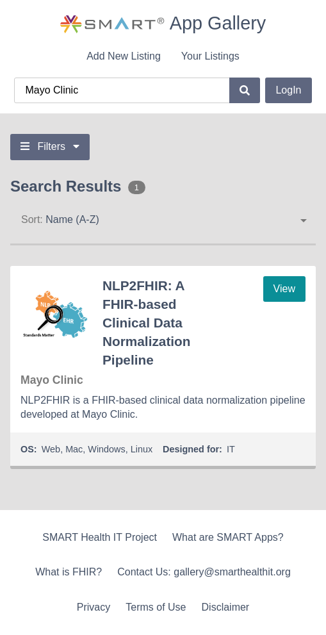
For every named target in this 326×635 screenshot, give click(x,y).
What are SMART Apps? (228, 537)
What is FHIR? (68, 571)
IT (231, 449)
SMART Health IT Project (99, 537)
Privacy (93, 607)
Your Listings (210, 56)
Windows (106, 449)
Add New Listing (123, 56)
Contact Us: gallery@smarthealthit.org (204, 571)
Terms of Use (156, 607)
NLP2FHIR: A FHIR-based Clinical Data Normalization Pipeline (146, 322)
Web (51, 449)
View (284, 288)
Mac (74, 449)
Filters (49, 146)
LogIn (288, 90)
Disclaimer (226, 607)
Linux (141, 449)
